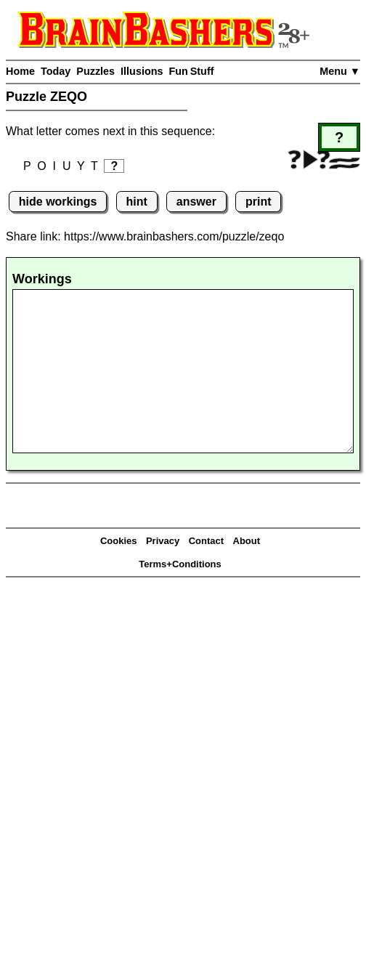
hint (136, 201)
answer (196, 201)
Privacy (162, 540)
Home (20, 71)
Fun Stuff (191, 71)
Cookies (118, 540)
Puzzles (95, 71)
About (247, 540)
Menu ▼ (340, 71)
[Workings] (183, 371)
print (258, 201)
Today (55, 71)
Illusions (142, 71)
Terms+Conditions (180, 564)
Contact (206, 540)
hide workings (58, 201)
